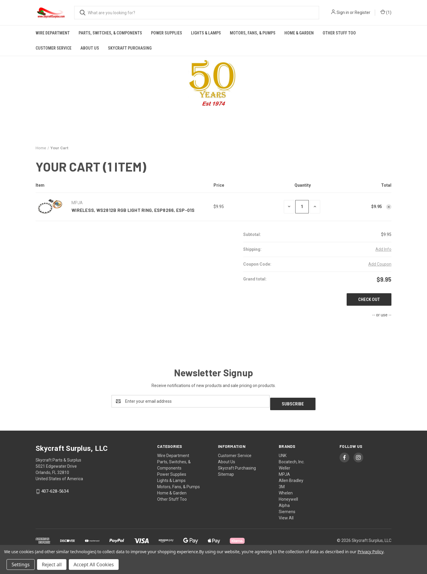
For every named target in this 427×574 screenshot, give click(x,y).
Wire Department (53, 33)
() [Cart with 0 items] (385, 12)
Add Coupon (379, 264)
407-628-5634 (54, 488)
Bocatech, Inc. (292, 459)
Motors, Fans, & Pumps (252, 33)
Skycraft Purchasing (130, 48)
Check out (369, 299)
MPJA (284, 471)
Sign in (343, 12)
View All (286, 515)
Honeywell (288, 496)
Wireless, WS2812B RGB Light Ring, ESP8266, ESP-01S (133, 210)
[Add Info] (383, 249)
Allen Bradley (291, 477)
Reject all (52, 564)
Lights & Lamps (206, 33)
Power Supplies (166, 33)
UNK (282, 453)
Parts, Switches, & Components (110, 33)
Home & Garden (299, 33)
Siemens (287, 509)
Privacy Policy (370, 551)
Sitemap (226, 471)
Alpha (284, 502)
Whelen (286, 490)
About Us (89, 48)
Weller (284, 465)
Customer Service (53, 48)
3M (282, 484)
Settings (21, 564)
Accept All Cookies (94, 564)
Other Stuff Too (339, 33)
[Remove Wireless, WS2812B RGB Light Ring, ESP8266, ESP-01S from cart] (388, 207)
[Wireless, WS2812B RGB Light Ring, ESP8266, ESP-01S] (302, 206)
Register (362, 12)
